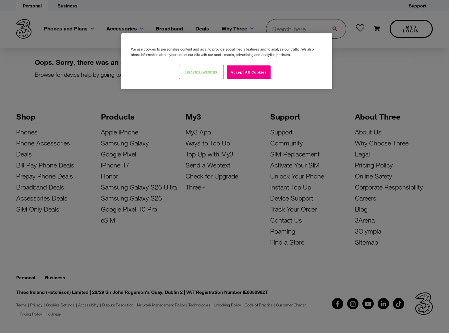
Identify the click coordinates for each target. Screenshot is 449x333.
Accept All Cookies (248, 72)
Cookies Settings (201, 71)
